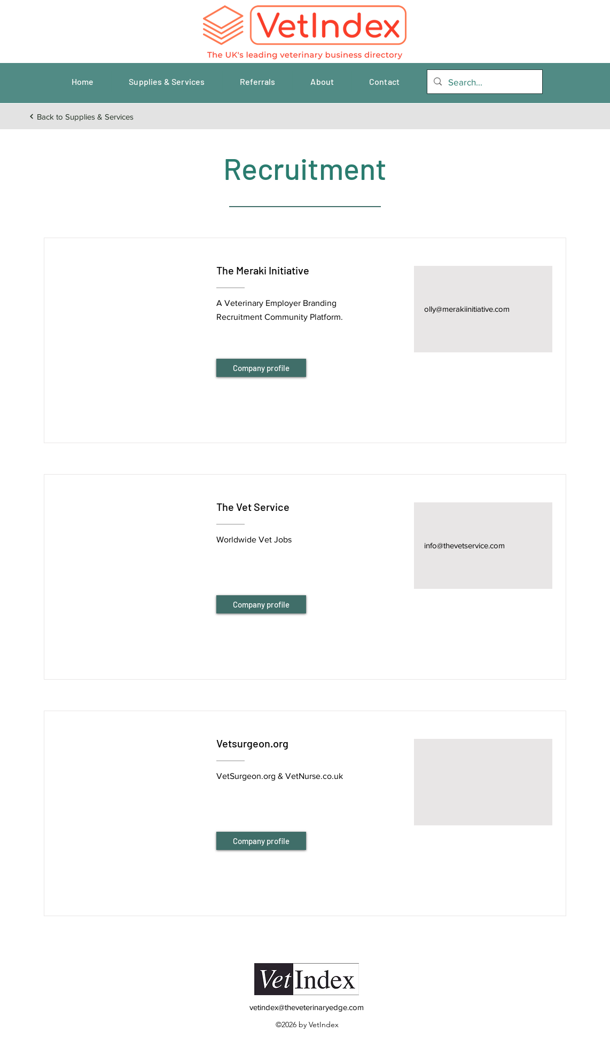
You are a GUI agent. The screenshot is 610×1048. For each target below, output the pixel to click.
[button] (129, 327)
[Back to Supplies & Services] (81, 116)
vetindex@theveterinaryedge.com (306, 1007)
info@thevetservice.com (464, 545)
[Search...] (484, 82)
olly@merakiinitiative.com (467, 308)
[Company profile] (261, 368)
